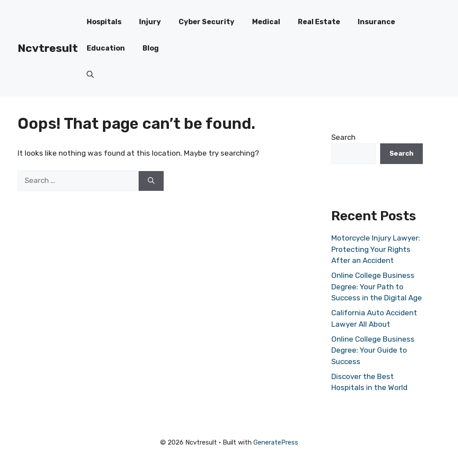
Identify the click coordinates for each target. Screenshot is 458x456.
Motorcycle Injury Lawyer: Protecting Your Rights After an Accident (375, 249)
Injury (150, 22)
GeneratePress (275, 442)
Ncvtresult (48, 48)
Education (106, 48)
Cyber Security (206, 22)
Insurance (376, 22)
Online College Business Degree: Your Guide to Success (372, 350)
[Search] (151, 181)
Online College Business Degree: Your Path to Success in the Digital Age (376, 286)
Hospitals (104, 22)
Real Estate (319, 22)
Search (343, 137)
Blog (151, 48)
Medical (266, 22)
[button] (90, 75)
